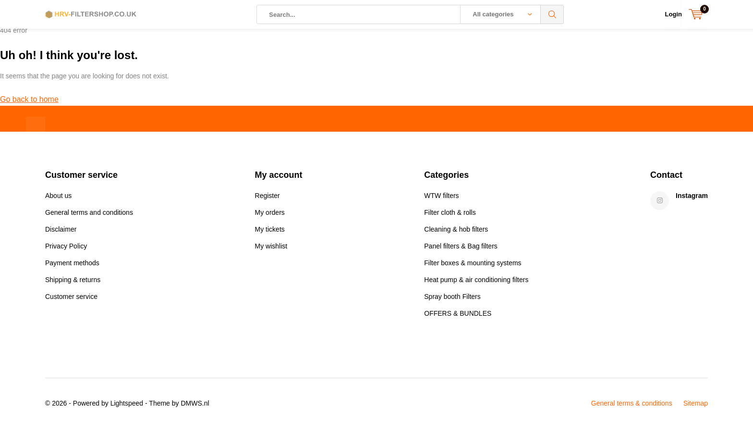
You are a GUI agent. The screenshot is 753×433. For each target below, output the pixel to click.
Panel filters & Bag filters (461, 250)
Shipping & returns (72, 283)
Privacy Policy (66, 250)
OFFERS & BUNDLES (457, 317)
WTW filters (441, 199)
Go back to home (29, 103)
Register (267, 199)
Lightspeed (127, 407)
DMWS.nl (195, 407)
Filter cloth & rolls (449, 216)
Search (552, 14)
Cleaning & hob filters (456, 233)
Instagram (692, 199)
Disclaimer (60, 233)
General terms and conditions (89, 216)
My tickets (270, 233)
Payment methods (72, 267)
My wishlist (271, 250)
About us (58, 199)
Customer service (71, 300)
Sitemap (695, 407)
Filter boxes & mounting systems (472, 267)
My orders (270, 216)
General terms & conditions (631, 407)
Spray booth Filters (452, 300)
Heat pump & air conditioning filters (476, 283)
